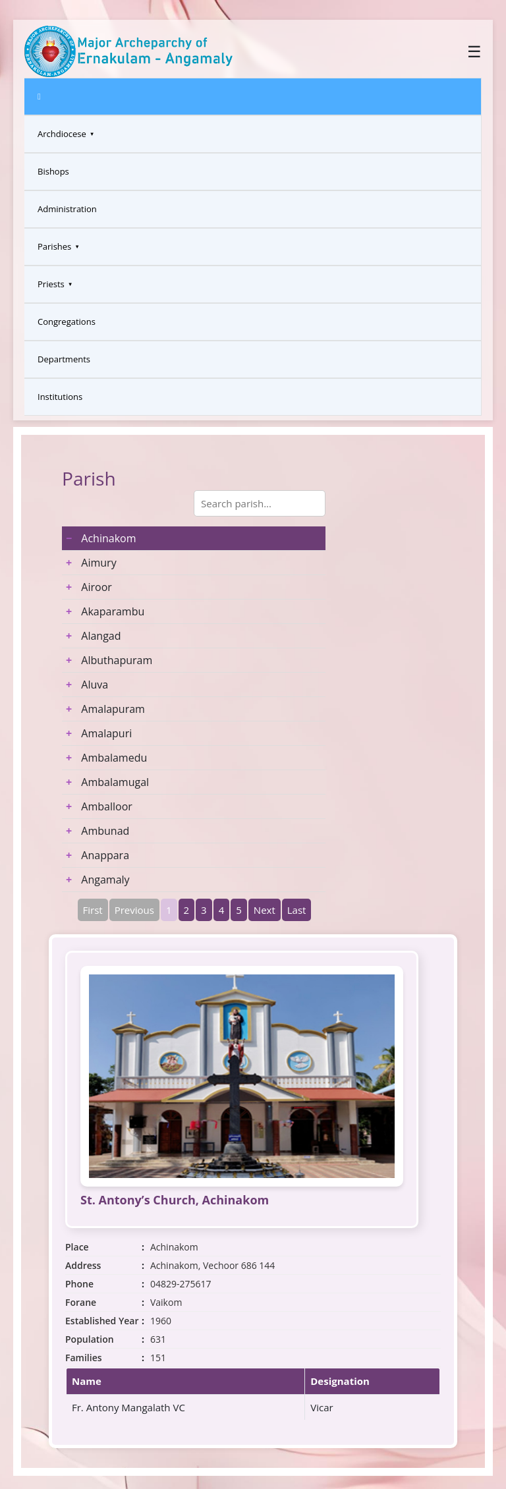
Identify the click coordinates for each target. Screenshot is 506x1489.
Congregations (67, 321)
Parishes (54, 246)
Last (296, 909)
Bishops (53, 171)
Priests (51, 284)
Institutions (60, 397)
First (93, 909)
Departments (64, 359)
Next (264, 909)
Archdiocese (62, 134)
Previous (134, 909)
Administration (67, 209)
